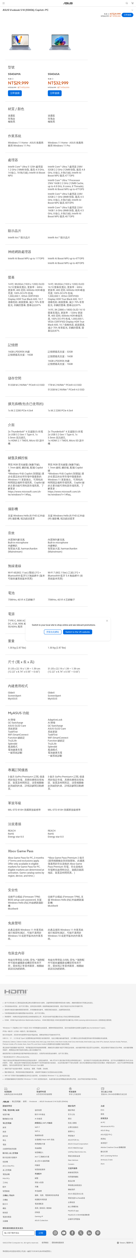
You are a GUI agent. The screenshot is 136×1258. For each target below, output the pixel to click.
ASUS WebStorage (75, 1148)
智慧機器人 (39, 1152)
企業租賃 (71, 1202)
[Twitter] (80, 1233)
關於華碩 (71, 1110)
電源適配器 (39, 1204)
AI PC (103, 1122)
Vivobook (33, 1101)
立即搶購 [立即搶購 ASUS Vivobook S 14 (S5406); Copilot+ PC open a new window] (127, 15)
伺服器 (37, 1165)
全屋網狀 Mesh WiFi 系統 (44, 1140)
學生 (4, 1140)
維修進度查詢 (73, 1172)
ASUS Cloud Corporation (78, 1144)
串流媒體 (38, 1191)
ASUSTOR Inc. (73, 1140)
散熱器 (5, 1213)
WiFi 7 (37, 1127)
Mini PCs (6, 1178)
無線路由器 (39, 1135)
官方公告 (71, 1114)
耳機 (36, 1187)
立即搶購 (15, 93)
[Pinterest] (97, 1233)
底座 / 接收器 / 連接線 (43, 1208)
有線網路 (38, 1148)
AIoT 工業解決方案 (42, 1157)
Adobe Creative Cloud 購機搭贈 (113, 1147)
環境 (102, 1114)
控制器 (37, 1212)
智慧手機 (6, 1115)
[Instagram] (55, 1233)
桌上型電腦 (7, 1170)
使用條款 (45, 1243)
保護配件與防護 (41, 1200)
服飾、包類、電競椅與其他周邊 (47, 1195)
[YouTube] (63, 1233)
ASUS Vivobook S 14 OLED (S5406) (54, 1101)
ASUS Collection (41, 1220)
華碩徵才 (71, 1136)
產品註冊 (71, 1181)
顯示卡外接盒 (40, 1114)
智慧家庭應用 (40, 1169)
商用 (4, 1132)
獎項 (69, 1119)
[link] (68, 3)
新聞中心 (71, 1131)
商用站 (103, 1139)
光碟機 (5, 1221)
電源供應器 (7, 1217)
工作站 (5, 1183)
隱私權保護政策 (58, 1243)
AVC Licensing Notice (109, 1156)
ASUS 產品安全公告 (75, 1194)
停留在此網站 (52, 632)
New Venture (73, 1160)
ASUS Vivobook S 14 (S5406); (25, 10)
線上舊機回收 (73, 1207)
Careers (71, 1164)
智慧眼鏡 (6, 1191)
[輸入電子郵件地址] (19, 1233)
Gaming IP (39, 1216)
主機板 (5, 1200)
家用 (4, 1127)
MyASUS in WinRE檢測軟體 (79, 1215)
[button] (3, 3)
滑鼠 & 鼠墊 (39, 1182)
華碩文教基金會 (74, 1156)
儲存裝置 (38, 1110)
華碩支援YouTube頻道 (76, 1198)
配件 (4, 1187)
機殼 (4, 1208)
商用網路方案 (40, 1144)
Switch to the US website (77, 632)
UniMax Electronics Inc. (77, 1152)
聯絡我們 (71, 1190)
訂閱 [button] (41, 1233)
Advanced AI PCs (107, 1126)
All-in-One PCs (8, 1166)
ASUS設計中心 (106, 1135)
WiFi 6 (37, 1131)
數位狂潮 (104, 1152)
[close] (107, 621)
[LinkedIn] (89, 1233)
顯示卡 (5, 1204)
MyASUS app (73, 1211)
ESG (102, 1110)
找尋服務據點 (73, 1177)
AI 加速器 (38, 1119)
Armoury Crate (106, 1160)
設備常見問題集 (74, 1219)
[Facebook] (72, 1233)
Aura (102, 1164)
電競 (4, 1145)
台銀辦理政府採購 (9, 1149)
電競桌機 (6, 1174)
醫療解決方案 (8, 1119)
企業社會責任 (73, 1127)
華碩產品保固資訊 (75, 1185)
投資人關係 (72, 1123)
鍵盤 (36, 1178)
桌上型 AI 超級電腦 (42, 1161)
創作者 (5, 1136)
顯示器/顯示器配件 (10, 1157)
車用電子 (104, 1143)
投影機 (5, 1162)
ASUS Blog (105, 1130)
